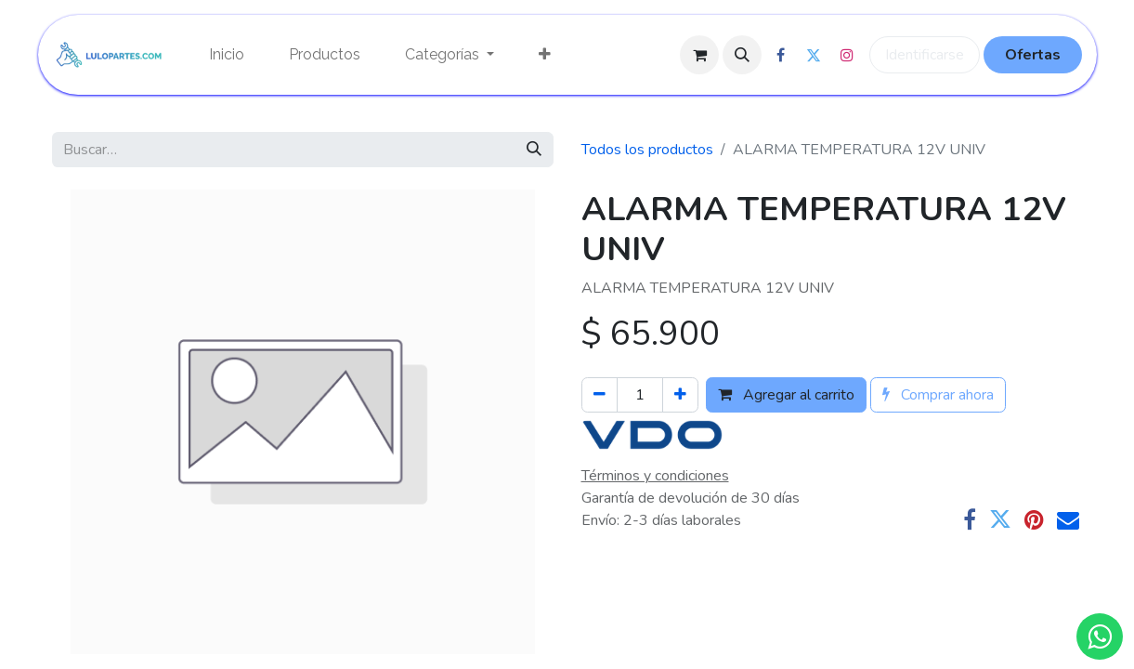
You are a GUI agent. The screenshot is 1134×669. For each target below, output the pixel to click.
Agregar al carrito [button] (786, 395)
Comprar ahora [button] (938, 395)
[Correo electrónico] (1068, 519)
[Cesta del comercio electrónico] (699, 54)
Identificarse (924, 55)
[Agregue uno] (680, 395)
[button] (742, 54)
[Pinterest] (1034, 519)
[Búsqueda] (534, 149)
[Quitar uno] (599, 395)
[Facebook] (969, 519)
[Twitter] (1000, 519)
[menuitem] (227, 54)
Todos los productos (647, 149)
